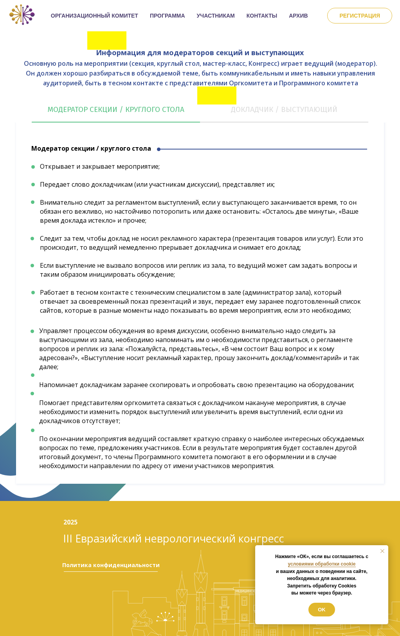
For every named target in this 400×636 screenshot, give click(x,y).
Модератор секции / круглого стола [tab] (115, 109)
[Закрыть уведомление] (382, 551)
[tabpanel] (200, 312)
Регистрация (359, 16)
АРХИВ (298, 16)
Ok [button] (322, 610)
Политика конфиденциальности (111, 565)
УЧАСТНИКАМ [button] (216, 16)
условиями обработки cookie (322, 564)
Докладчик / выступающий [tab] (284, 109)
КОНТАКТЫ (262, 16)
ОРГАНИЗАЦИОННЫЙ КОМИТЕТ (94, 16)
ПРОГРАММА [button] (167, 16)
